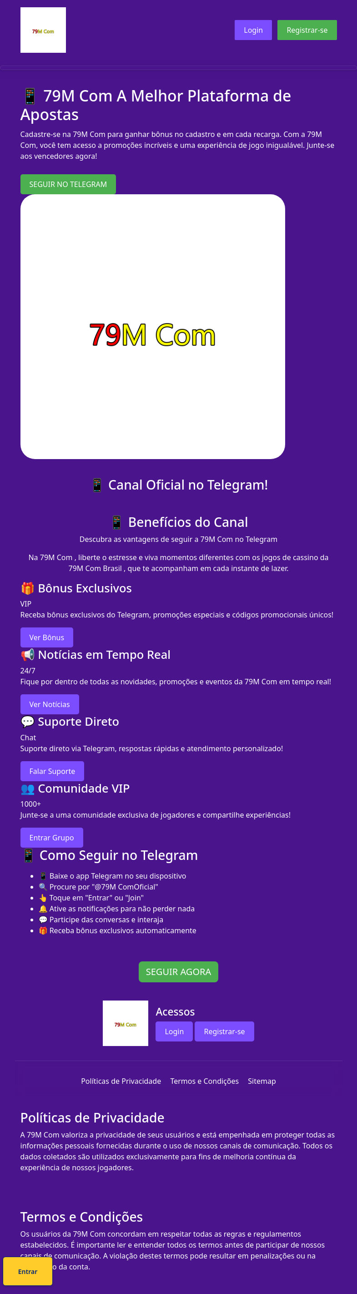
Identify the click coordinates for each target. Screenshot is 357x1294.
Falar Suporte (52, 771)
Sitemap (262, 1081)
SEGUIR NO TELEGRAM (68, 184)
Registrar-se (307, 30)
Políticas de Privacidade (121, 1081)
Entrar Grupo (52, 838)
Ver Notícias (50, 704)
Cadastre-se (150, 1273)
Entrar (209, 1273)
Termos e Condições (204, 1081)
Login (253, 30)
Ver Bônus (47, 637)
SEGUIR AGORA (178, 971)
